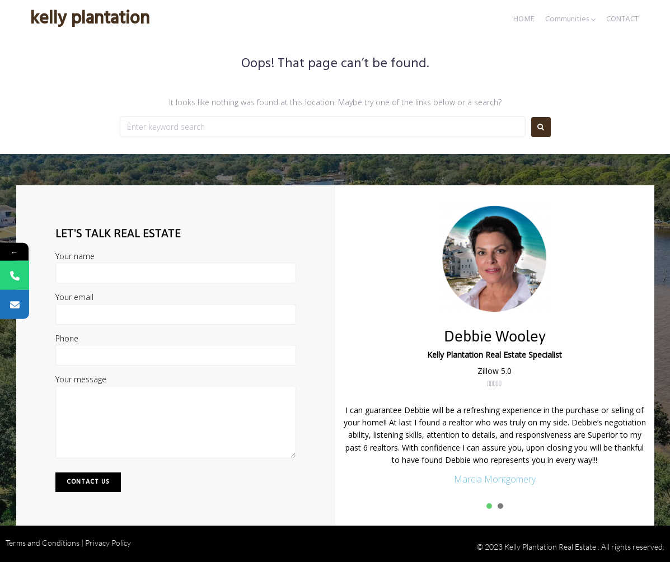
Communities (567, 19)
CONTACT (622, 19)
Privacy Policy (108, 542)
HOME (524, 19)
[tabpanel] (495, 445)
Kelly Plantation (89, 18)
